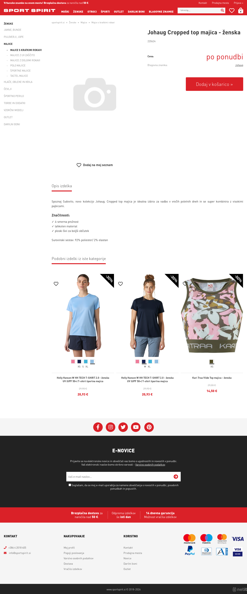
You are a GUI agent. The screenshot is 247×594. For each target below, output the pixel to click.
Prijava (238, 2)
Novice (182, 11)
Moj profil (69, 547)
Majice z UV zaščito (22, 55)
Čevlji (8, 88)
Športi (105, 11)
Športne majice (20, 70)
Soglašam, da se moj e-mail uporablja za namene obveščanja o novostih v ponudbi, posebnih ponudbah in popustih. (125, 486)
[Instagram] (110, 427)
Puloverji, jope (14, 36)
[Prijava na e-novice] (176, 476)
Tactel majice (19, 75)
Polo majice (18, 65)
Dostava (68, 563)
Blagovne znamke (161, 11)
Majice (8, 43)
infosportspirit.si (19, 552)
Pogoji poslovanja (74, 552)
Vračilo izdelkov (73, 569)
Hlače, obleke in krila (18, 81)
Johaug (239, 65)
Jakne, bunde (12, 29)
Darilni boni (136, 11)
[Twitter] (123, 427)
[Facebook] (98, 427)
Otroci (92, 11)
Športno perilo (14, 96)
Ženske (78, 11)
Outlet (119, 11)
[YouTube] (135, 427)
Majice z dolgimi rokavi (25, 60)
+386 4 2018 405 (17, 547)
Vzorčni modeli (13, 110)
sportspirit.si (58, 22)
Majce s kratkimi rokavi (26, 50)
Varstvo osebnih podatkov (150, 464)
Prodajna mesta (220, 2)
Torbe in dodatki (14, 103)
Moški (65, 11)
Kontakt (203, 2)
